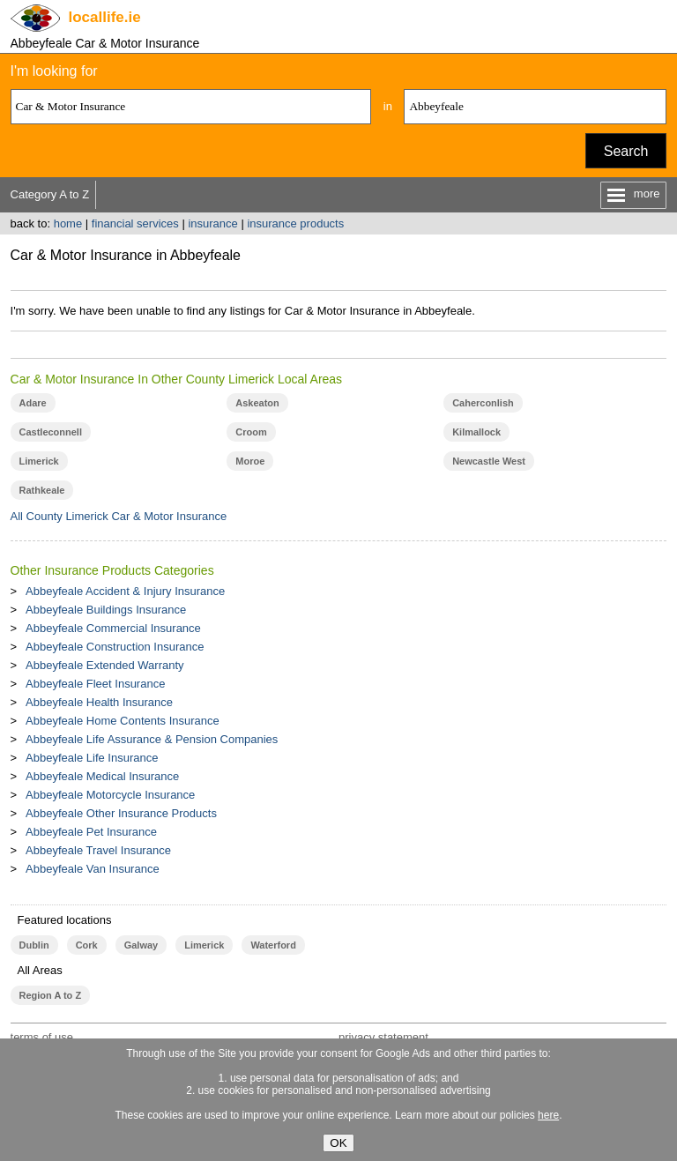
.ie (105, 17)
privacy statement (383, 1037)
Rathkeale (42, 490)
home (68, 223)
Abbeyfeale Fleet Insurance (95, 683)
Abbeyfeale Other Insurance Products (121, 813)
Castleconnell (50, 432)
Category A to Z (50, 194)
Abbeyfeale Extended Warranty (104, 665)
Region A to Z (50, 995)
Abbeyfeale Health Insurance (99, 702)
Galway (141, 945)
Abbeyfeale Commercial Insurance (113, 628)
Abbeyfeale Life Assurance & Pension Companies (152, 739)
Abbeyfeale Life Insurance (92, 757)
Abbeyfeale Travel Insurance (98, 850)
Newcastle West (488, 461)
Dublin (34, 945)
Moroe (249, 461)
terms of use (42, 1037)
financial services (135, 223)
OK (338, 1143)
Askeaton (257, 403)
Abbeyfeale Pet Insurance (91, 831)
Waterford (272, 945)
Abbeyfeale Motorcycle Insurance (110, 794)
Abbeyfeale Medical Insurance (102, 776)
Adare (33, 403)
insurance (212, 223)
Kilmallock (476, 432)
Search (626, 151)
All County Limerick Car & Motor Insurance (119, 516)
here (548, 1115)
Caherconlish (483, 403)
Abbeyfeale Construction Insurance (115, 646)
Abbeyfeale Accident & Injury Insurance (125, 591)
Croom (250, 432)
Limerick (39, 461)
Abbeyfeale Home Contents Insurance (122, 720)
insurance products (295, 223)
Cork (87, 945)
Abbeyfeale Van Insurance (93, 868)
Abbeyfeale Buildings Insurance (106, 609)
